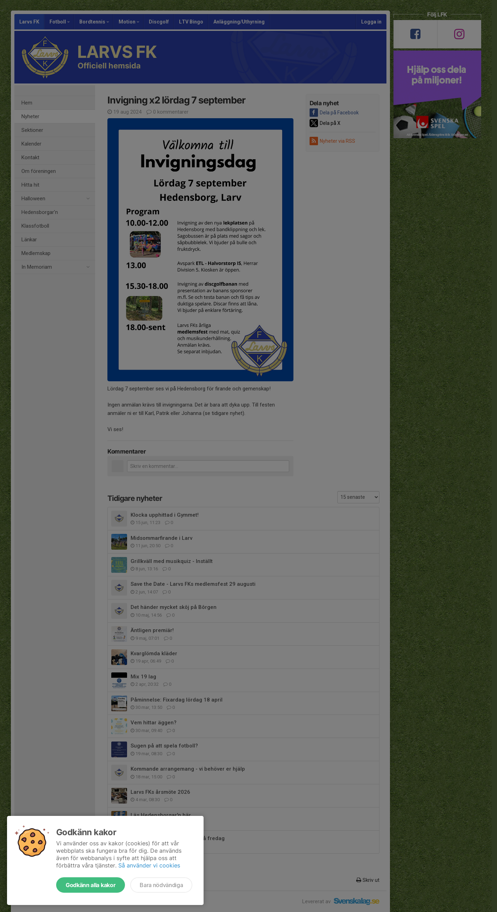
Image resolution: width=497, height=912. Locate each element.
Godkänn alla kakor (90, 884)
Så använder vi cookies (149, 865)
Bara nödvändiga (161, 884)
